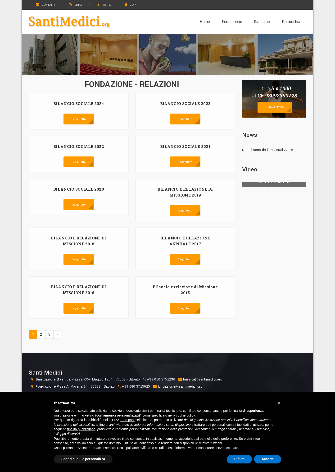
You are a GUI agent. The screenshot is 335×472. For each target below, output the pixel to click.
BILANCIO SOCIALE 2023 (185, 103)
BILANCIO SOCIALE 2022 (78, 146)
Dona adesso (275, 107)
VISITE (104, 4)
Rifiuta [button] (239, 459)
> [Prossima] (57, 334)
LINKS (75, 4)
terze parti (127, 420)
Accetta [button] (268, 459)
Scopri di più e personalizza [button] (83, 459)
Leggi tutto (79, 119)
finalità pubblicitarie (81, 429)
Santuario (262, 21)
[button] (279, 403)
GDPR (131, 4)
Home (205, 21)
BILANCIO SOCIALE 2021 (185, 146)
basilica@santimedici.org (202, 379)
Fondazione (232, 21)
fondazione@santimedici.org (180, 386)
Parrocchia (291, 21)
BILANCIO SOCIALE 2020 (78, 189)
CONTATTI (45, 4)
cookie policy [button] (185, 415)
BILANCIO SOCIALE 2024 (78, 103)
